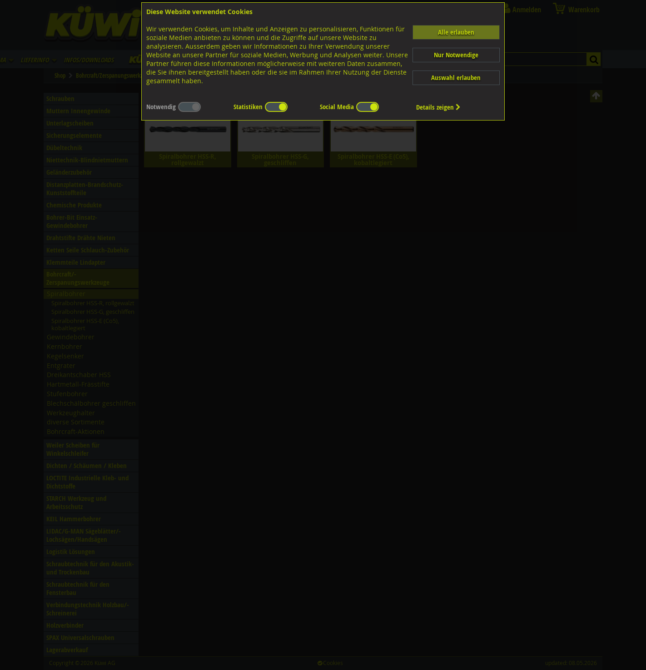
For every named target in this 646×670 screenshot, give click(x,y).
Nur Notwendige (456, 55)
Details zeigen (438, 107)
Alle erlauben (456, 32)
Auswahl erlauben (456, 77)
